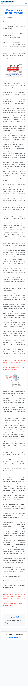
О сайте (9, 637)
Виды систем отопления (14, 623)
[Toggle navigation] (26, 3)
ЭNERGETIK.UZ (7, 1)
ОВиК (17, 617)
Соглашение (17, 637)
